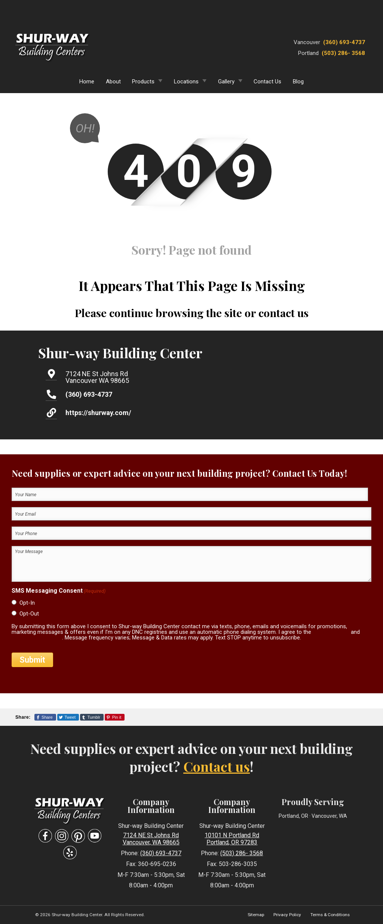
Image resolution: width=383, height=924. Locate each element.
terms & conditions (37, 637)
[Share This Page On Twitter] (68, 717)
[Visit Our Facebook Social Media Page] (45, 836)
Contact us (216, 766)
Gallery (226, 81)
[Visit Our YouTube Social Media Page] (94, 836)
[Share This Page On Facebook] (45, 717)
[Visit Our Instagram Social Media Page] (61, 836)
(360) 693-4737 (344, 42)
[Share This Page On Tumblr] (92, 717)
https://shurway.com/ (98, 413)
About (113, 81)
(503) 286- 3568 (343, 53)
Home (86, 81)
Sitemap (256, 914)
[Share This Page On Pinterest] (115, 717)
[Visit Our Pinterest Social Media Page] (78, 836)
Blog (298, 81)
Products (143, 81)
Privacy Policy (287, 914)
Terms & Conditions (330, 914)
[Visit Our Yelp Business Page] (70, 853)
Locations (186, 81)
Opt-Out (29, 613)
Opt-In (27, 602)
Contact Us (267, 81)
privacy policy (331, 632)
